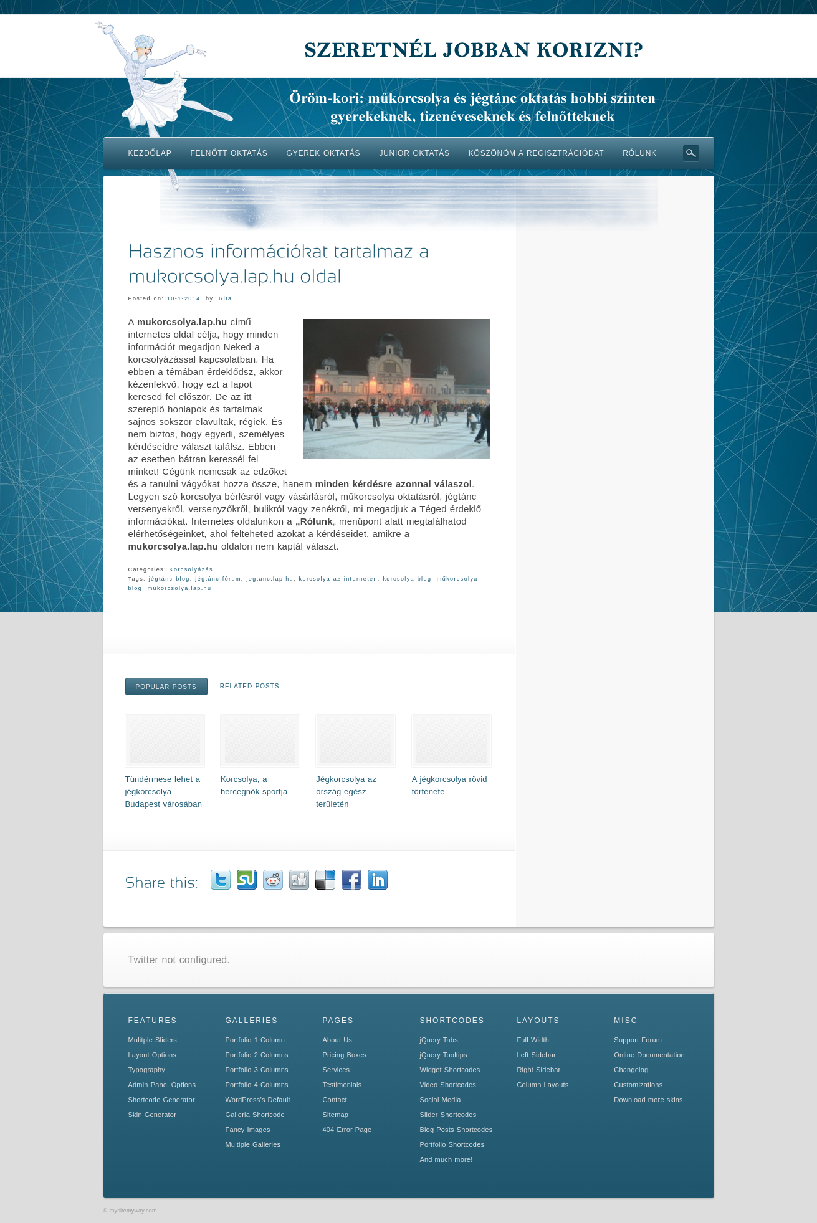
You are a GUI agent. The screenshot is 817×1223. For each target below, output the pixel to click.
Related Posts (250, 686)
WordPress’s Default (257, 1099)
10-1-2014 (184, 298)
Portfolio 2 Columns (256, 1055)
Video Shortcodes (447, 1084)
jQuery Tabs (438, 1040)
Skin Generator (152, 1114)
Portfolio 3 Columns (256, 1069)
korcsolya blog (407, 579)
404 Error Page (346, 1129)
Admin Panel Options (162, 1084)
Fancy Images (247, 1129)
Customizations (638, 1084)
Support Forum (638, 1040)
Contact (334, 1099)
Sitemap (335, 1114)
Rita (225, 298)
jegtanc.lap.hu (270, 579)
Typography (146, 1069)
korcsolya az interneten (338, 579)
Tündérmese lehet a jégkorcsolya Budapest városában (164, 791)
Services (336, 1069)
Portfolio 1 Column (255, 1040)
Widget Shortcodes (449, 1069)
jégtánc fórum (218, 579)
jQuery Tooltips (443, 1055)
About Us (337, 1040)
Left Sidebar (536, 1055)
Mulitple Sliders (153, 1040)
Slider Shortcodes (447, 1114)
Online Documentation (649, 1055)
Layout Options (152, 1055)
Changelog (631, 1069)
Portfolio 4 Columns (256, 1084)
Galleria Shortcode (254, 1114)
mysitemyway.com (133, 1210)
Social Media (440, 1099)
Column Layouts (542, 1084)
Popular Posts (166, 686)
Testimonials (341, 1084)
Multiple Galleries (252, 1144)
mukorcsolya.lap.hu (180, 588)
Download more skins (648, 1099)
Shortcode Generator (161, 1099)
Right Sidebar (538, 1069)
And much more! (445, 1159)
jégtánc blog (169, 579)
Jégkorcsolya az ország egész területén (346, 791)
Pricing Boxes (344, 1055)
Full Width (533, 1040)
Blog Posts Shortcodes (455, 1129)
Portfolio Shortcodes (451, 1144)
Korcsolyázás (191, 569)
